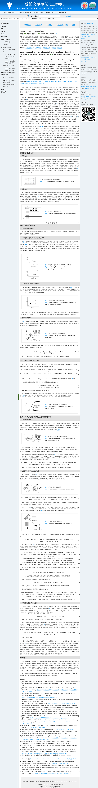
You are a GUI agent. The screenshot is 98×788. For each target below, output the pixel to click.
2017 (15, 18)
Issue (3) (24, 18)
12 (42, 126)
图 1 (39, 197)
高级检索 (68, 16)
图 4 (24, 321)
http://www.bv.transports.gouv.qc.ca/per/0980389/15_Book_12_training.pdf (51, 773)
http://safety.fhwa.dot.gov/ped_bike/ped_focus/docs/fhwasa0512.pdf (40, 697)
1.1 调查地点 (6, 42)
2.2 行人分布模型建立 (8, 65)
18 (30, 507)
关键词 (3, 31)
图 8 (41, 510)
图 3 (71, 288)
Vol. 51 (19, 18)
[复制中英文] (90, 23)
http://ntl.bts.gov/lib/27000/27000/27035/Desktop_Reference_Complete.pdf (49, 718)
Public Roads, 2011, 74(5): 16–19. (64, 729)
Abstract (3, 34)
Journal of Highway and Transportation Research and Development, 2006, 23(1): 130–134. (53, 759)
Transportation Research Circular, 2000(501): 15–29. (61, 703)
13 (46, 128)
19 (49, 608)
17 (56, 454)
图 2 (24, 242)
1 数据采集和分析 (5, 39)
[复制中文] (83, 38)
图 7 (37, 474)
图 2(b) (48, 246)
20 (44, 624)
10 (40, 126)
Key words (4, 36)
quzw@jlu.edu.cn (89, 88)
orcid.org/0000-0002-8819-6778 (88, 86)
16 (54, 454)
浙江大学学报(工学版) (6, 18)
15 (72, 378)
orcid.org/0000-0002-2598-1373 (88, 96)
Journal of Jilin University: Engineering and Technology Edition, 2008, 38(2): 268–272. (44, 753)
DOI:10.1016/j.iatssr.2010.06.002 (59, 763)
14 (30, 132)
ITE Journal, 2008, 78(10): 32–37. (37, 727)
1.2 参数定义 (6, 44)
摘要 (2, 28)
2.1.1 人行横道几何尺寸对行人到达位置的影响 (10, 56)
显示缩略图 (6, 23)
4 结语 (2, 89)
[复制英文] (83, 61)
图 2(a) (25, 244)
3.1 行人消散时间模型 (8, 77)
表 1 (78, 168)
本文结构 (3, 26)
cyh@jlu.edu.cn (89, 99)
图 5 (24, 396)
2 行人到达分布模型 (6, 47)
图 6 (59, 429)
